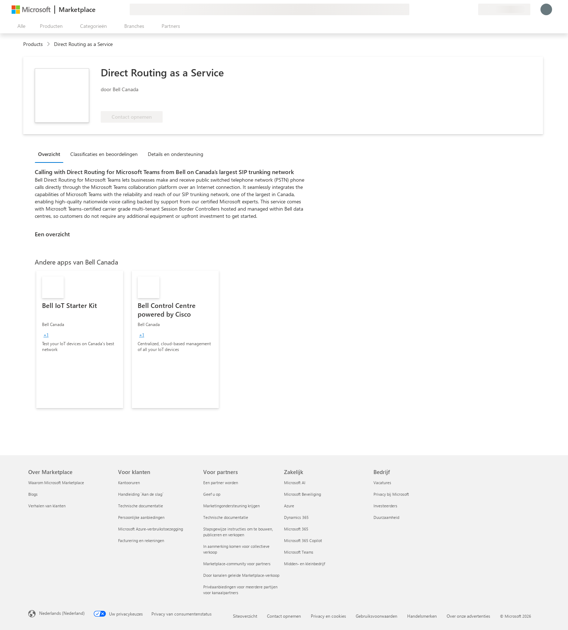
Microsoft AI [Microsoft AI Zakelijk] (294, 482)
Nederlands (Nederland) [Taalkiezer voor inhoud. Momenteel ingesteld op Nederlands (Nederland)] (62, 613)
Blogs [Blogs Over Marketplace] (33, 494)
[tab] (51, 154)
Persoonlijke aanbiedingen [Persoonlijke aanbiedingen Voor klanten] (141, 517)
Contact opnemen (284, 616)
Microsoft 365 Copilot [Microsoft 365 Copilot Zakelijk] (303, 540)
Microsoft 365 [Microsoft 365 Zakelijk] (296, 529)
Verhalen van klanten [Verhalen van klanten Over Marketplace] (47, 505)
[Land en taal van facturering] (504, 9)
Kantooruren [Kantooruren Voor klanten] (129, 482)
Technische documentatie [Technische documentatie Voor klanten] (140, 505)
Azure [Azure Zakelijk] (289, 505)
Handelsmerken (422, 616)
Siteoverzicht (245, 616)
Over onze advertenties (468, 616)
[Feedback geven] (446, 9)
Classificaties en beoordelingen (104, 154)
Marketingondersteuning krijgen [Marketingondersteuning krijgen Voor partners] (231, 505)
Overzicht (49, 154)
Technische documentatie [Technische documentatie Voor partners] (225, 517)
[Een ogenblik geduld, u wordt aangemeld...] (546, 9)
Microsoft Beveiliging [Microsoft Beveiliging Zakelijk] (302, 494)
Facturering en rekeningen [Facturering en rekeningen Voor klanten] (141, 540)
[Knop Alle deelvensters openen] (20, 26)
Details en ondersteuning (175, 154)
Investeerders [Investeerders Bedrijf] (385, 505)
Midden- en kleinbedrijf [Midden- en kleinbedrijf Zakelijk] (304, 563)
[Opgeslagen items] (464, 9)
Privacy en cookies (328, 616)
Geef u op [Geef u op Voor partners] (211, 494)
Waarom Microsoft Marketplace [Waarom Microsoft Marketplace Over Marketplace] (56, 482)
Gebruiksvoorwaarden (376, 616)
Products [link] (33, 44)
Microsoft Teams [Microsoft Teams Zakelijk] (298, 552)
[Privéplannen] (472, 9)
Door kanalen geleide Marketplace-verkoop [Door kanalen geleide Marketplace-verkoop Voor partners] (241, 575)
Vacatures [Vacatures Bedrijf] (382, 482)
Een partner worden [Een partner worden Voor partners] (220, 482)
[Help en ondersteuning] (455, 9)
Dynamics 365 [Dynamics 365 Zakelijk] (296, 517)
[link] (79, 339)
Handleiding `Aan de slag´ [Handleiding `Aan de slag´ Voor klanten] (140, 494)
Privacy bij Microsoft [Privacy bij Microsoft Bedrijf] (391, 494)
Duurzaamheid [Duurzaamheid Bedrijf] (386, 517)
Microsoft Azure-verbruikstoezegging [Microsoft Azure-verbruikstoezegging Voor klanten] (150, 529)
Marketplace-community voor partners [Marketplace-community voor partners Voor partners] (237, 563)
